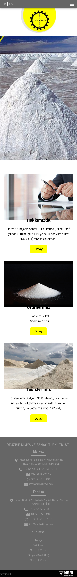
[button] (71, 4)
